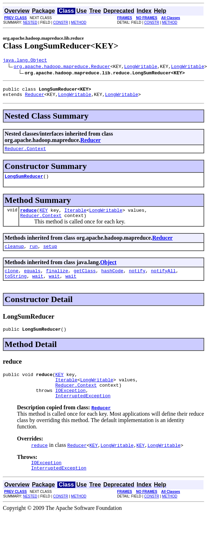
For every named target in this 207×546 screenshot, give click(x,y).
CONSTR (60, 22)
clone (11, 280)
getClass (85, 280)
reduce (28, 216)
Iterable (75, 216)
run (33, 254)
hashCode (112, 280)
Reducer (34, 97)
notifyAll (163, 280)
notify (137, 280)
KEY (44, 216)
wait (37, 286)
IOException (70, 406)
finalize (57, 280)
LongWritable (140, 67)
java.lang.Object (25, 61)
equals (32, 280)
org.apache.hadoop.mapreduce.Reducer (62, 67)
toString (16, 286)
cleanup (14, 254)
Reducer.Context (25, 152)
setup (50, 254)
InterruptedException (82, 412)
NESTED (30, 22)
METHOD (78, 22)
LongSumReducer (24, 181)
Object (108, 271)
